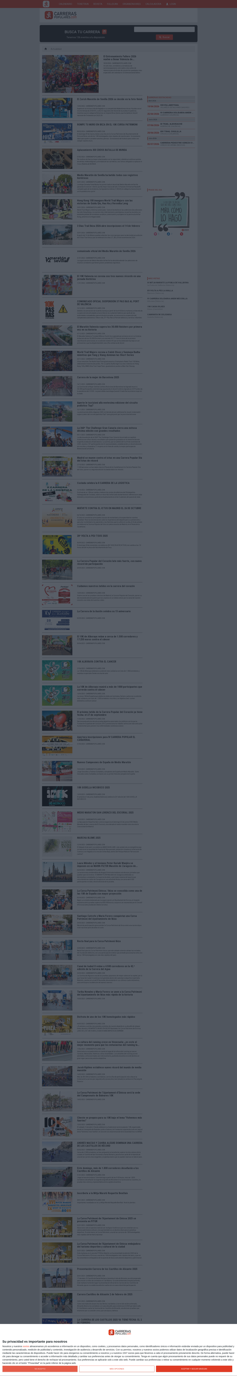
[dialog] (118, 1350)
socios (26, 1346)
